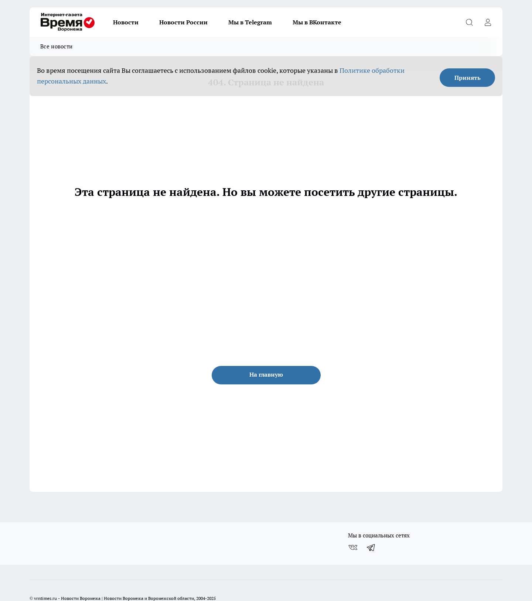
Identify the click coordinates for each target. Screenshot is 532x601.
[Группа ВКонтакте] (353, 547)
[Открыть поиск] (469, 22)
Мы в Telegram (250, 22)
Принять (467, 77)
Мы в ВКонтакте (317, 22)
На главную (266, 374)
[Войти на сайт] (487, 22)
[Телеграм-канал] (371, 547)
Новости (126, 22)
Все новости (56, 46)
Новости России (183, 22)
